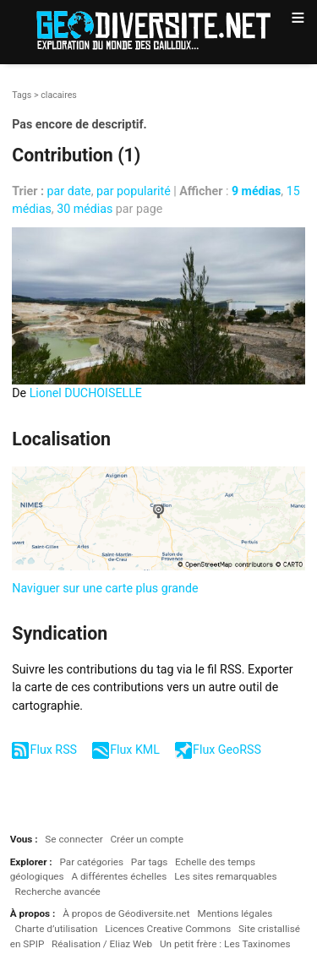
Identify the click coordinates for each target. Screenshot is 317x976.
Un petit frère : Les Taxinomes (225, 944)
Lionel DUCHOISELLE (86, 393)
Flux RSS (53, 749)
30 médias (84, 208)
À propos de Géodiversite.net (126, 913)
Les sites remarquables (225, 876)
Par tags (149, 862)
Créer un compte (146, 839)
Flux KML (135, 749)
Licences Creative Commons (168, 929)
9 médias (256, 191)
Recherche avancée (58, 891)
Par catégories (91, 862)
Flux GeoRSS (227, 749)
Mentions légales (234, 913)
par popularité (133, 191)
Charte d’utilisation (56, 929)
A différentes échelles (119, 876)
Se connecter (73, 839)
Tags (21, 95)
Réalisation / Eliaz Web (102, 944)
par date (69, 191)
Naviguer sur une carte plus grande (105, 588)
